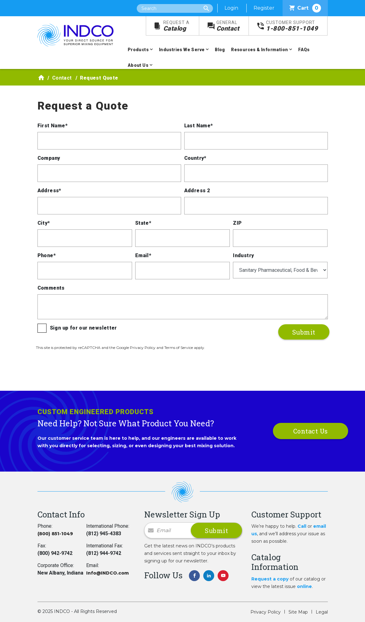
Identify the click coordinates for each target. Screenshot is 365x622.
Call (302, 526)
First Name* (52, 126)
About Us (138, 65)
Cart (305, 8)
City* (43, 223)
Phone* (46, 255)
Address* (49, 190)
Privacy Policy (265, 612)
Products (138, 49)
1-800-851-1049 (292, 26)
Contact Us (310, 431)
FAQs (304, 49)
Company (48, 158)
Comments (51, 288)
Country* (195, 158)
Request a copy (270, 579)
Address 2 (197, 190)
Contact (227, 26)
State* (143, 223)
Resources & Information (259, 49)
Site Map (298, 612)
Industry (243, 255)
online (304, 586)
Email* (143, 255)
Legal (322, 612)
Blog (220, 49)
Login (231, 8)
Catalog (176, 26)
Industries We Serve (182, 49)
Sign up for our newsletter (83, 328)
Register (264, 8)
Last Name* (198, 126)
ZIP (237, 223)
